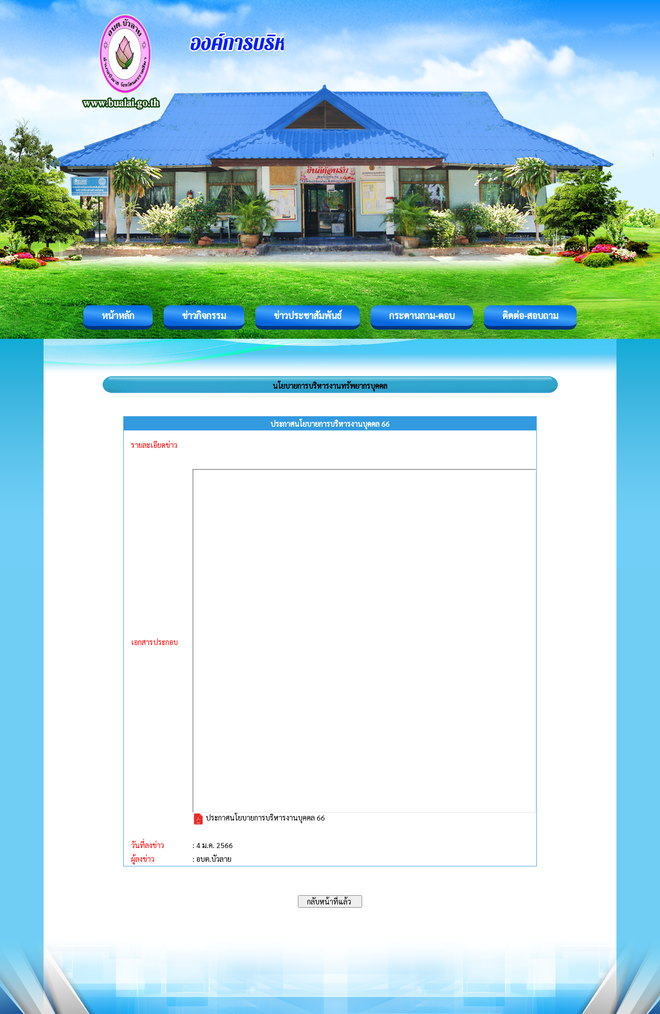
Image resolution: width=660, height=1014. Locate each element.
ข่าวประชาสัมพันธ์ (307, 315)
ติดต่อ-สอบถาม (530, 315)
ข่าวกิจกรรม (204, 315)
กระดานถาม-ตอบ (422, 315)
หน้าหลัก (118, 315)
